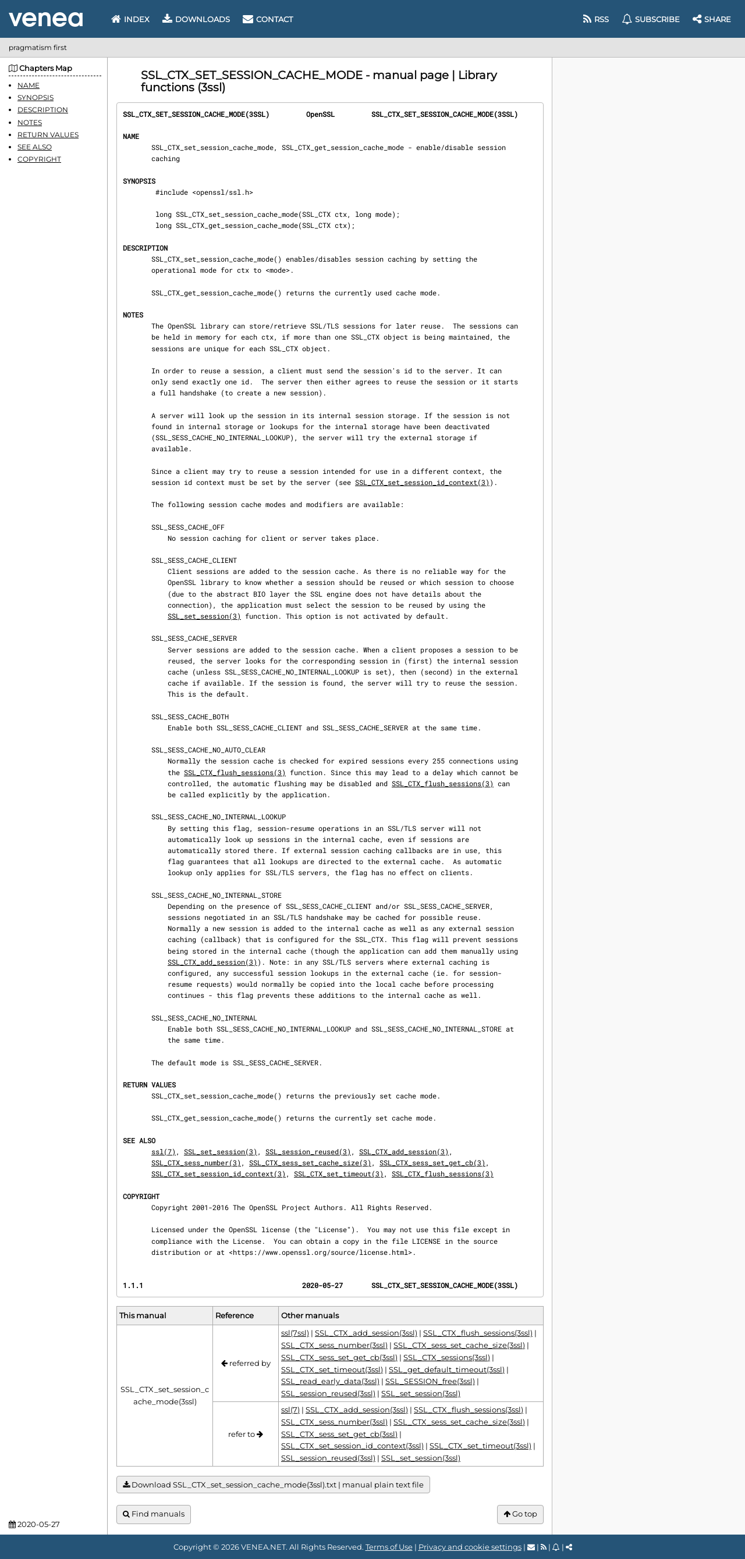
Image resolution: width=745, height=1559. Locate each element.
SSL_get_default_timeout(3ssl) (447, 1369)
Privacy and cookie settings (470, 1546)
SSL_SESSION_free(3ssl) (430, 1381)
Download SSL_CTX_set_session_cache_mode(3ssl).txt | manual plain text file (273, 1485)
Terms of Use (389, 1546)
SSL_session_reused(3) (308, 1151)
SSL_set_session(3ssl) (420, 1393)
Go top (520, 1514)
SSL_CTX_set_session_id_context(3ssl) (352, 1445)
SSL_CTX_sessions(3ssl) (446, 1357)
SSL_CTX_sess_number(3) (196, 1162)
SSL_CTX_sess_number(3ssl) (334, 1345)
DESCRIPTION (42, 109)
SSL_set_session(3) (204, 615)
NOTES (29, 122)
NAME (28, 85)
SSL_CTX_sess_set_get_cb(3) (432, 1162)
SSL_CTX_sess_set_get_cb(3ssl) (339, 1357)
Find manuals (154, 1514)
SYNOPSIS (35, 97)
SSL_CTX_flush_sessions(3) (235, 772)
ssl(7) (163, 1151)
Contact (268, 19)
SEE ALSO (34, 146)
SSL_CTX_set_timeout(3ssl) (332, 1369)
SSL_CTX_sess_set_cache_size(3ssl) (459, 1345)
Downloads (196, 19)
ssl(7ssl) (295, 1332)
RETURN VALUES (48, 134)
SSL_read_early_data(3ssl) (330, 1381)
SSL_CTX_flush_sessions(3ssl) (478, 1332)
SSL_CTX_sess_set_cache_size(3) (310, 1162)
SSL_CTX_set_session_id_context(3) (422, 482)
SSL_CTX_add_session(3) (212, 961)
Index (130, 19)
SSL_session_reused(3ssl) (328, 1393)
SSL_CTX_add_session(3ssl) (366, 1332)
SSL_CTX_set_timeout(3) (339, 1173)
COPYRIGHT (39, 159)
